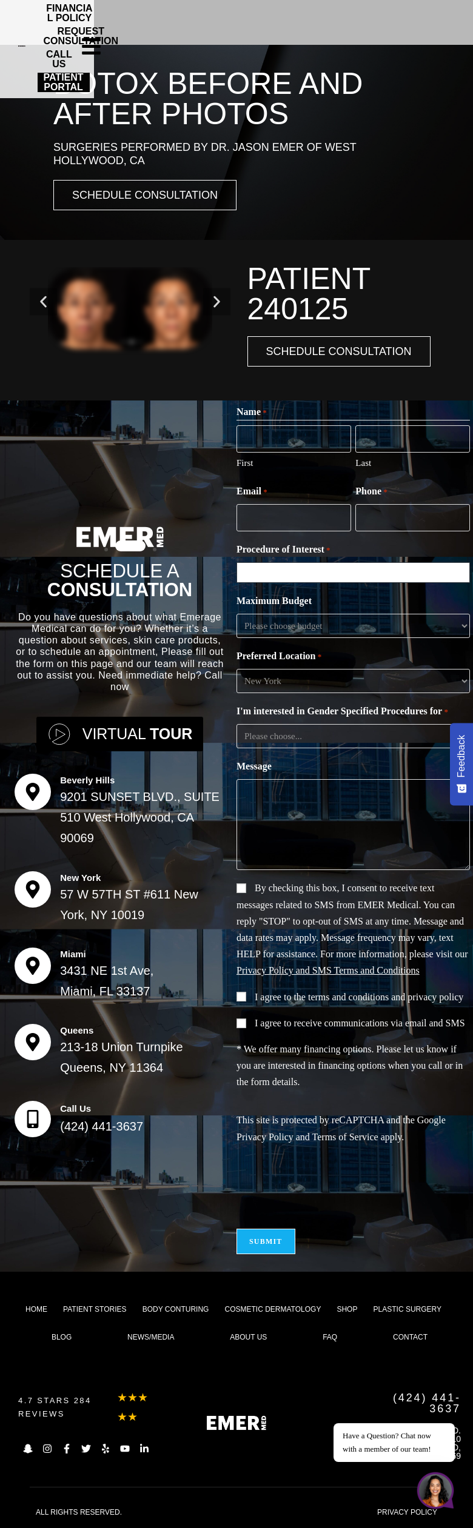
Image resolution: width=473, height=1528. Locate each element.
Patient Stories (94, 1309)
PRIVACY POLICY (407, 1512)
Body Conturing (176, 1309)
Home (36, 1309)
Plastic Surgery (407, 1309)
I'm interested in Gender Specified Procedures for (342, 712)
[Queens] (33, 1042)
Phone (371, 492)
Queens (76, 1030)
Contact (410, 1337)
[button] (43, 302)
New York (80, 877)
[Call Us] (33, 1119)
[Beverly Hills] (33, 792)
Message (254, 766)
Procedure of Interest (283, 550)
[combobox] (356, 572)
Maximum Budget (274, 601)
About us (248, 1337)
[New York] (33, 889)
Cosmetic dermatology (272, 1309)
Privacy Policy (265, 1137)
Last (363, 463)
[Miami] (33, 966)
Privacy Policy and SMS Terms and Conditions (328, 970)
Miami (73, 954)
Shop (347, 1309)
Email (251, 492)
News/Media (150, 1337)
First (244, 463)
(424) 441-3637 (101, 1126)
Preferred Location (278, 656)
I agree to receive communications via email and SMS (360, 1023)
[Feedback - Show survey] (461, 764)
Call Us (75, 1108)
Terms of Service (345, 1137)
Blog (62, 1337)
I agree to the (359, 997)
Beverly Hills (87, 780)
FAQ (330, 1337)
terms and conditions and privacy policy (385, 997)
